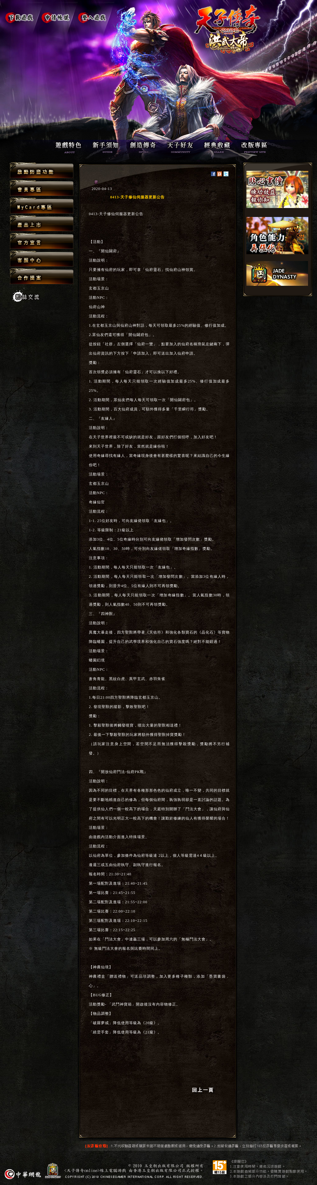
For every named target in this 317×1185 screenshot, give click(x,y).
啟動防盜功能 (42, 170)
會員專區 (42, 188)
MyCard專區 (42, 206)
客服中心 (42, 259)
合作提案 (42, 276)
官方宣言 (42, 241)
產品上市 (42, 223)
